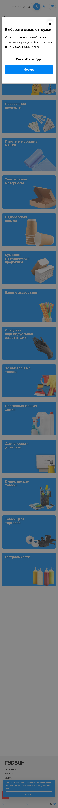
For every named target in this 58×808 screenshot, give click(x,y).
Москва (29, 69)
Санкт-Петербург (29, 59)
